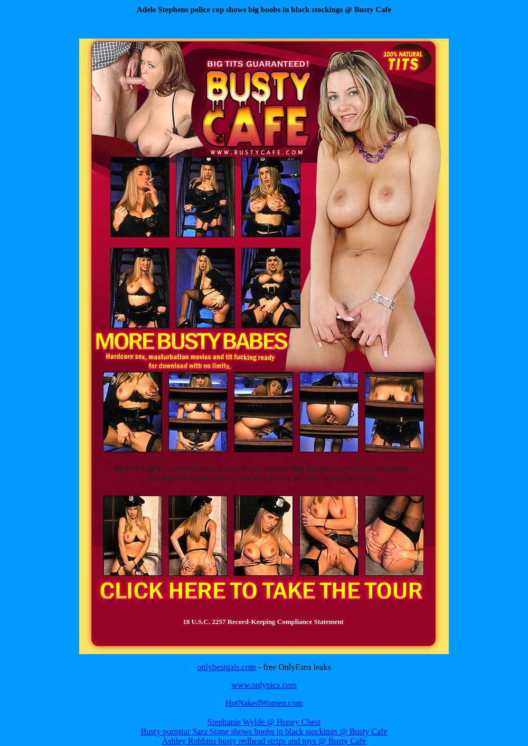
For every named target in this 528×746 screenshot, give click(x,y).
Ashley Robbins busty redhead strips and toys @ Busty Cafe (264, 740)
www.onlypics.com (263, 684)
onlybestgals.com (227, 667)
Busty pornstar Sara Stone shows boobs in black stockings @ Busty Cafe (264, 731)
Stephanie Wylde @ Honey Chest (264, 721)
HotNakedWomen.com (264, 702)
